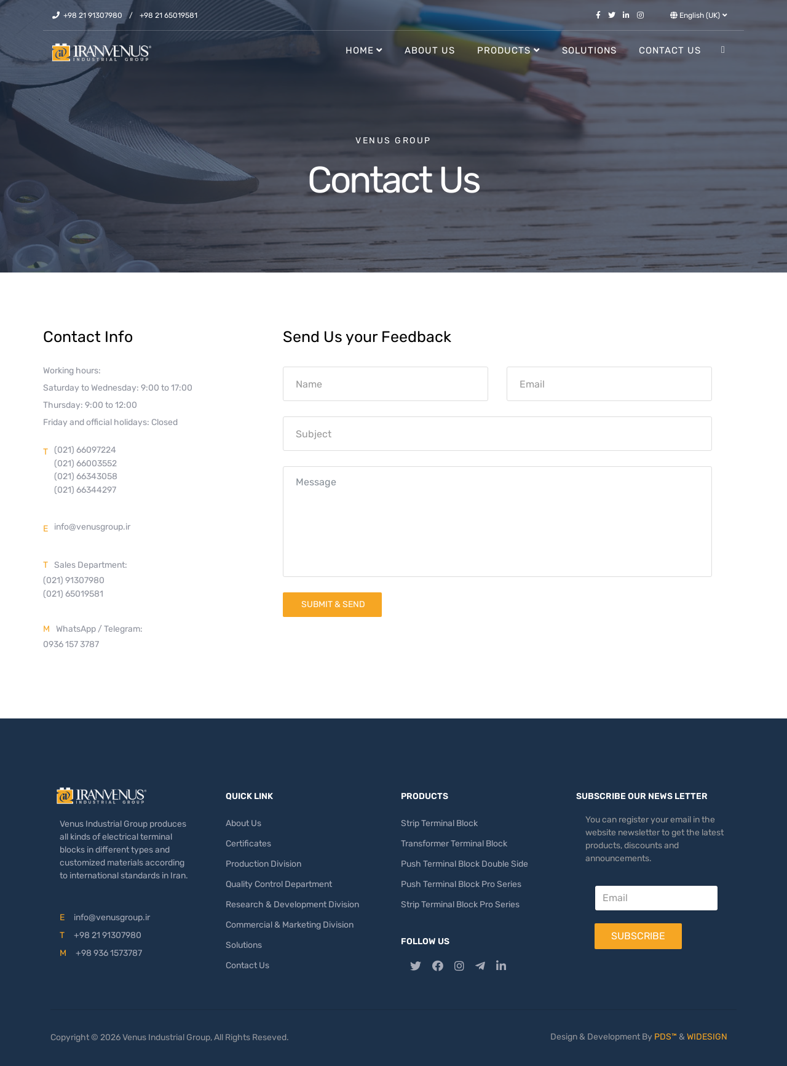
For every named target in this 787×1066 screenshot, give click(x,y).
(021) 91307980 (74, 580)
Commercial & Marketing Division (290, 925)
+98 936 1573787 (109, 953)
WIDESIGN (707, 1037)
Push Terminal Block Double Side (464, 864)
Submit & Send (332, 604)
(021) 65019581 (73, 594)
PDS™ (665, 1037)
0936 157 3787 (71, 644)
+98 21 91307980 (92, 15)
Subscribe (638, 936)
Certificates (248, 843)
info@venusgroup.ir (92, 527)
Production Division (263, 864)
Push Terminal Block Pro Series (461, 884)
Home (360, 50)
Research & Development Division (292, 904)
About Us (430, 50)
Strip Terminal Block (439, 823)
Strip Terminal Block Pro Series (460, 904)
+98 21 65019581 (168, 15)
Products (504, 50)
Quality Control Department (279, 884)
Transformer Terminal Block (454, 843)
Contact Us (670, 50)
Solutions (589, 50)
